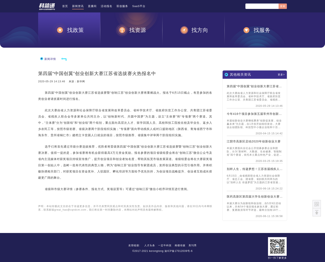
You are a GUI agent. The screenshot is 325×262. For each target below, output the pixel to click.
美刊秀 (193, 245)
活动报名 (106, 6)
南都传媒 (180, 245)
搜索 (282, 6)
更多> (281, 74)
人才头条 (149, 245)
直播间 (92, 6)
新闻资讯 (78, 6)
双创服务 (122, 6)
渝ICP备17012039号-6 (178, 251)
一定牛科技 (165, 245)
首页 (65, 6)
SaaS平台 (139, 6)
